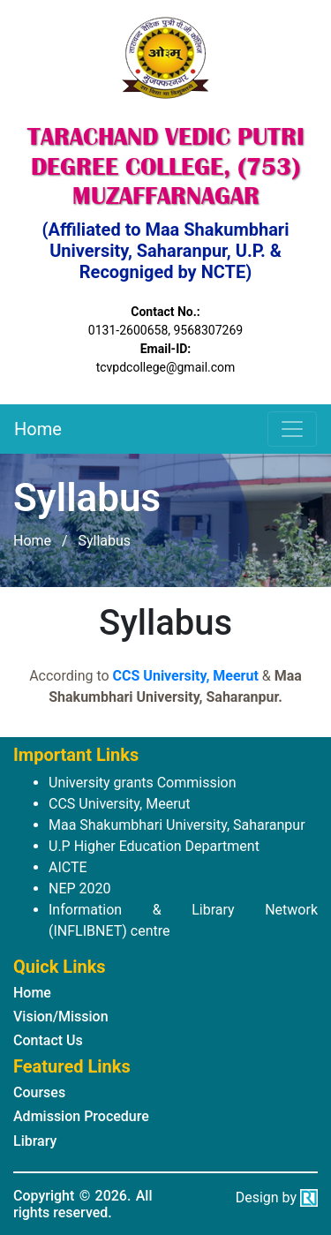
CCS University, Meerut (186, 675)
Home (38, 429)
